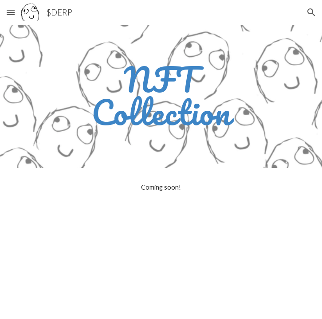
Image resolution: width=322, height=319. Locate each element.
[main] (160, 96)
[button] (10, 12)
